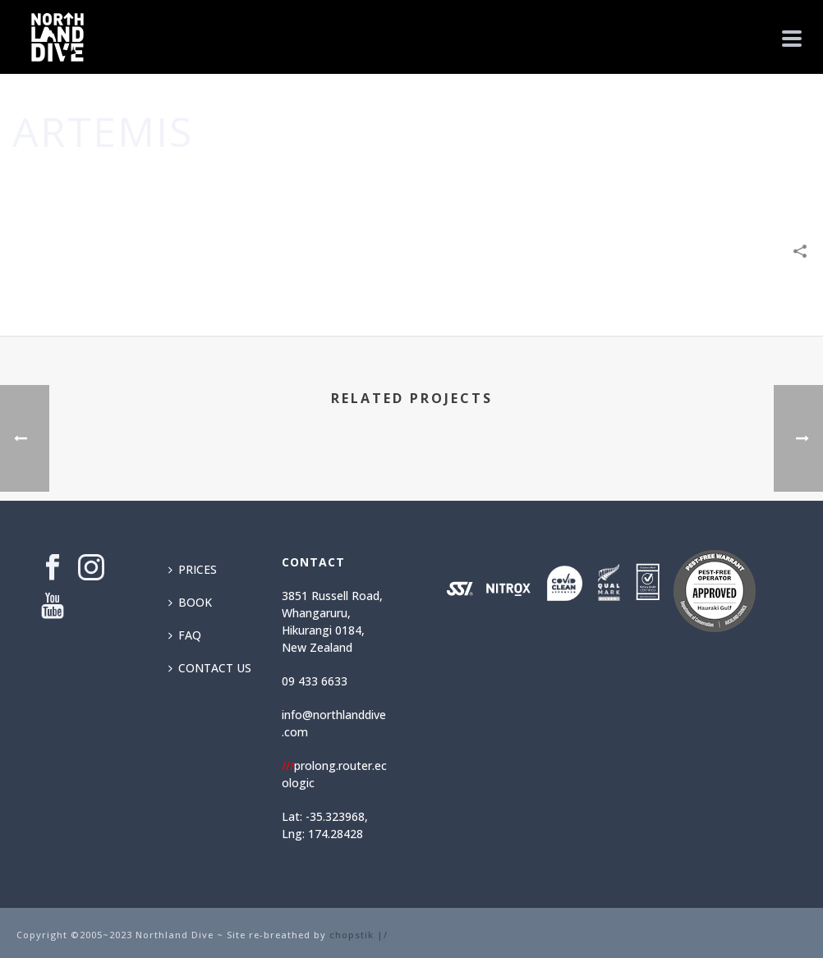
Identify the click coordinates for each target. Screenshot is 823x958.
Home (483, 180)
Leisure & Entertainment (636, 180)
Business (532, 180)
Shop (729, 180)
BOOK (190, 602)
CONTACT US (209, 668)
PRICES (192, 569)
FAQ (184, 635)
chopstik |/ (358, 934)
